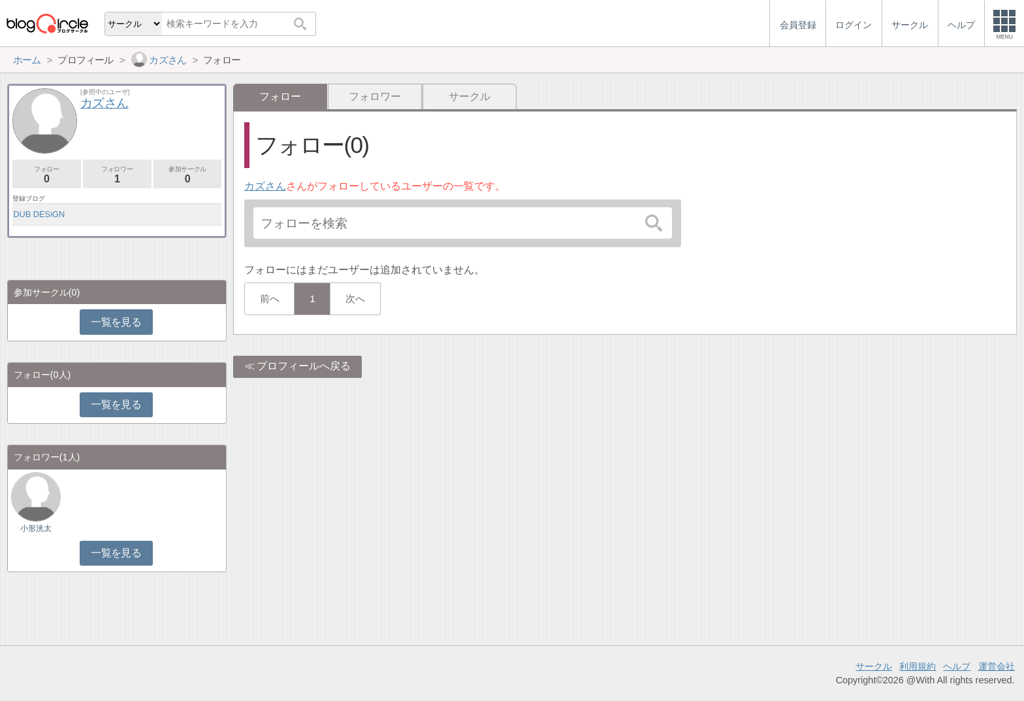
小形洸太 (36, 528)
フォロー (46, 174)
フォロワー (375, 96)
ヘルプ (956, 666)
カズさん (265, 186)
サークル (469, 96)
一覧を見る (116, 322)
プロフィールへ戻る (304, 365)
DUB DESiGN (39, 214)
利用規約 (917, 666)
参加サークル (187, 174)
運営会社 (996, 666)
